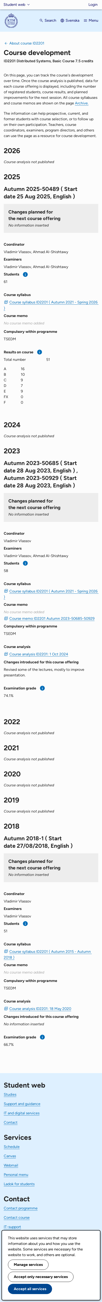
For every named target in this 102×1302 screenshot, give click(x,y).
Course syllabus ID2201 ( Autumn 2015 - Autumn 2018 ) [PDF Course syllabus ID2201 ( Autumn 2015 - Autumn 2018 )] (48, 954)
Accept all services (30, 1289)
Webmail (11, 1165)
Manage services (28, 1264)
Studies (10, 1094)
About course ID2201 (26, 43)
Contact (11, 1122)
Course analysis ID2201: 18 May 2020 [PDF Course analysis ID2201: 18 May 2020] (40, 1008)
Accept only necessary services (41, 1276)
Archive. (81, 103)
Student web (14, 4)
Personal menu (16, 1174)
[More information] (25, 274)
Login (93, 4)
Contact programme (21, 1208)
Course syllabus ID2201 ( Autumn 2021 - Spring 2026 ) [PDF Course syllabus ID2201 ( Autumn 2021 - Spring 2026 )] (51, 305)
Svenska (72, 20)
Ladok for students (19, 1184)
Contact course (17, 1217)
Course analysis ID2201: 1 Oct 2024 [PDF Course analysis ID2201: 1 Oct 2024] (38, 654)
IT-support (12, 1227)
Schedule (12, 1146)
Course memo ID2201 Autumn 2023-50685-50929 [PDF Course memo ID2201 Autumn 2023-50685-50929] (52, 618)
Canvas (10, 1156)
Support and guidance (22, 1104)
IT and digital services (21, 1113)
